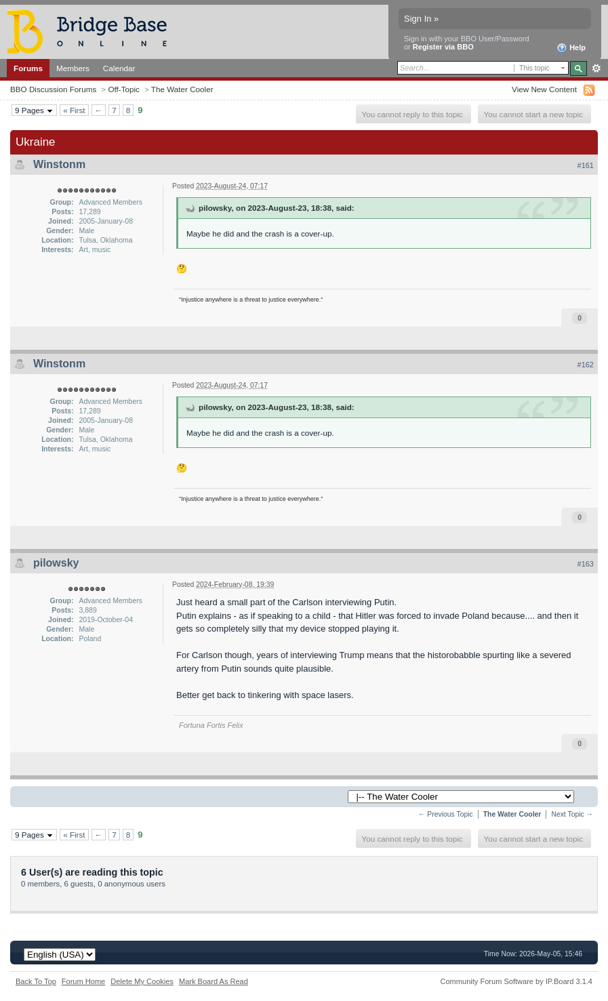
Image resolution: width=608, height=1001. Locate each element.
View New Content (544, 89)
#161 (585, 165)
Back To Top (36, 981)
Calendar (119, 68)
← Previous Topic (445, 814)
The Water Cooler (182, 89)
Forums (28, 68)
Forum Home (83, 981)
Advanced (596, 68)
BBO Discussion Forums (53, 89)
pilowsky (56, 563)
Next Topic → (572, 814)
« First (74, 110)
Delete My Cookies (142, 981)
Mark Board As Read (213, 981)
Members (72, 68)
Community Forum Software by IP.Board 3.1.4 (516, 981)
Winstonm (59, 164)
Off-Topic (124, 89)
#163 (585, 564)
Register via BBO (443, 47)
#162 (585, 365)
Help (571, 48)
